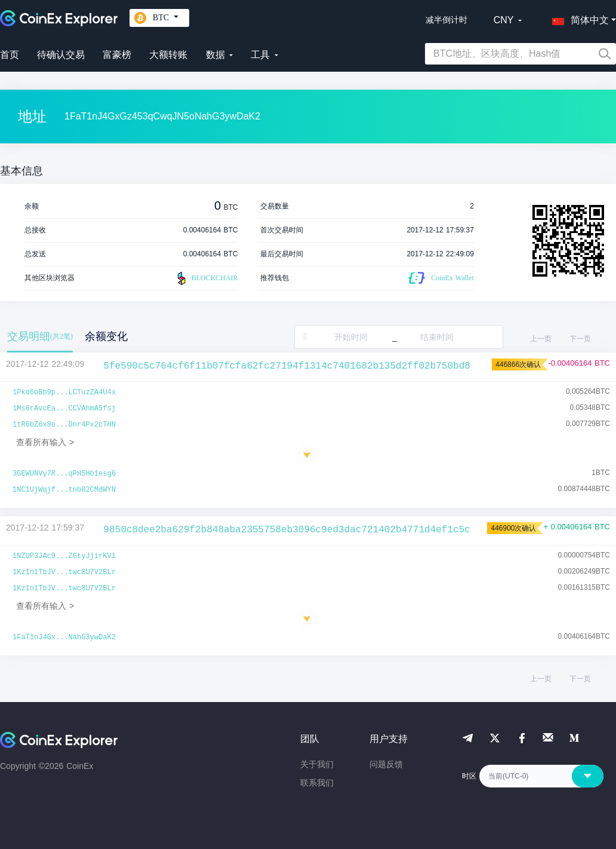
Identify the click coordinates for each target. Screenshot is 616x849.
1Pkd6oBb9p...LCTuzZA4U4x (64, 392)
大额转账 (168, 55)
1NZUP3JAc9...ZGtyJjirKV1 (64, 556)
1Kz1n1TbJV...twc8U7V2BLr (64, 572)
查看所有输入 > (45, 442)
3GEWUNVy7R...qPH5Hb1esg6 (64, 474)
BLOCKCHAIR (206, 278)
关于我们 (317, 764)
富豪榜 (117, 55)
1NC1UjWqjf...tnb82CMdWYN (64, 490)
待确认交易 (61, 55)
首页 (9, 55)
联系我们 (317, 782)
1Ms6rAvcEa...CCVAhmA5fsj (64, 408)
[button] (578, 18)
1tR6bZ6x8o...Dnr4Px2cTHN (64, 425)
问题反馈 (386, 764)
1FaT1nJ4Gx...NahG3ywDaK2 (64, 637)
